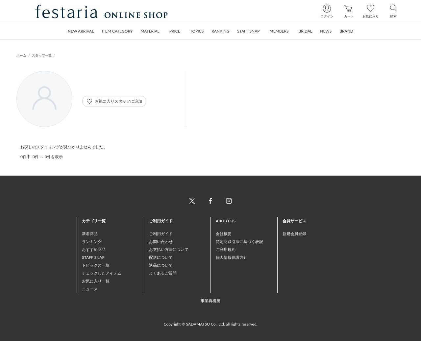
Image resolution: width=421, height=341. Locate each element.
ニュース (90, 288)
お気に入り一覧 (96, 281)
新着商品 (90, 233)
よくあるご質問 (163, 273)
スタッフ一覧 (42, 55)
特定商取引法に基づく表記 (239, 241)
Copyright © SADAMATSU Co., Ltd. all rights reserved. (211, 324)
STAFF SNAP (93, 257)
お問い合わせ (161, 241)
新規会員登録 (294, 233)
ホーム (21, 55)
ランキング (92, 241)
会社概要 (224, 233)
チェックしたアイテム (101, 273)
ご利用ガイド (161, 233)
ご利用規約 (225, 249)
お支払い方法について (168, 249)
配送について (161, 257)
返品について (161, 265)
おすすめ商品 (94, 249)
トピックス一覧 (96, 265)
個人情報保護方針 (231, 257)
